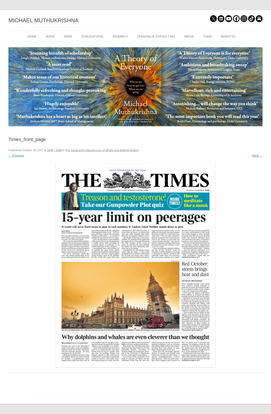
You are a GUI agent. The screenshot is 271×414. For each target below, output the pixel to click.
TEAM (207, 36)
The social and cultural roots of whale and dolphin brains (101, 150)
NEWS (68, 36)
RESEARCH (120, 36)
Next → (257, 155)
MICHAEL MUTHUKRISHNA (43, 20)
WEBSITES (228, 36)
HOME (31, 36)
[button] (135, 265)
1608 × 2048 (54, 150)
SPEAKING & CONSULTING (156, 36)
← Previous (16, 155)
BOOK (50, 36)
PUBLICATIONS (92, 36)
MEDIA (189, 36)
